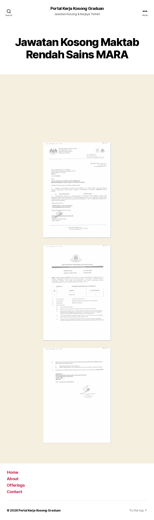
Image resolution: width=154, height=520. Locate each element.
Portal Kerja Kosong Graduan (77, 8)
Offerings (16, 485)
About (13, 478)
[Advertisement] (77, 112)
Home (12, 472)
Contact (14, 491)
